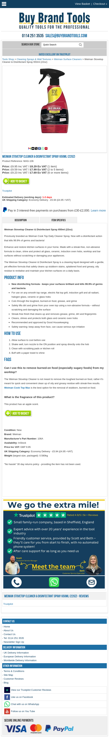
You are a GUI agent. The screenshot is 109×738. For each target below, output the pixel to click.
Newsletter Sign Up (14, 642)
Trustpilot (7, 190)
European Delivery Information (20, 656)
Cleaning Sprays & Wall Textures (34, 59)
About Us (8, 630)
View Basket (82, 3)
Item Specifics (58, 220)
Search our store (30, 44)
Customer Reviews (14, 678)
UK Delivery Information (16, 652)
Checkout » (100, 3)
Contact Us (9, 634)
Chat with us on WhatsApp (21, 704)
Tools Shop (8, 59)
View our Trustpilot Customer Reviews (27, 690)
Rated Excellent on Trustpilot (54, 54)
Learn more (98, 210)
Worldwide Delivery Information (20, 660)
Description (21, 220)
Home (7, 626)
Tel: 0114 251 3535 (14, 638)
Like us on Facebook (18, 697)
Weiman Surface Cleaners (68, 59)
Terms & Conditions (14, 671)
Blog (6, 682)
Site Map (8, 675)
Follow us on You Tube (19, 711)
